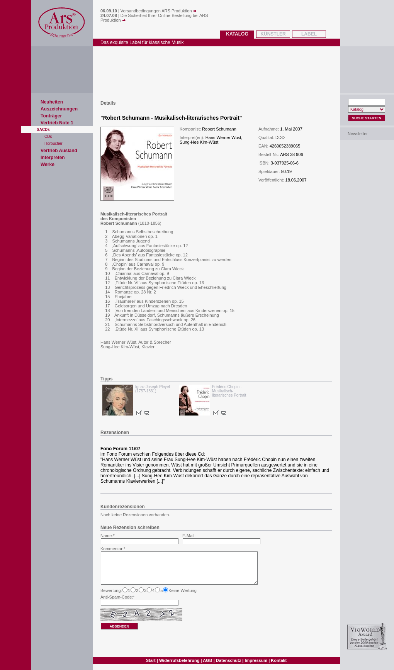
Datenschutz (228, 660)
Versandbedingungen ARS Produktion (159, 10)
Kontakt (279, 660)
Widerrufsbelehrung (179, 660)
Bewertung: (111, 590)
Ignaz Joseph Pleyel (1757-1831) (152, 389)
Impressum (256, 660)
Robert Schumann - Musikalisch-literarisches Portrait (171, 118)
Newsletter (358, 133)
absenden (119, 626)
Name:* (107, 535)
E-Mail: (188, 535)
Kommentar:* (112, 548)
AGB (207, 660)
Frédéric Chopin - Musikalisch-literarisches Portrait (229, 391)
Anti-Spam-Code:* (117, 597)
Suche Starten (366, 118)
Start (151, 660)
